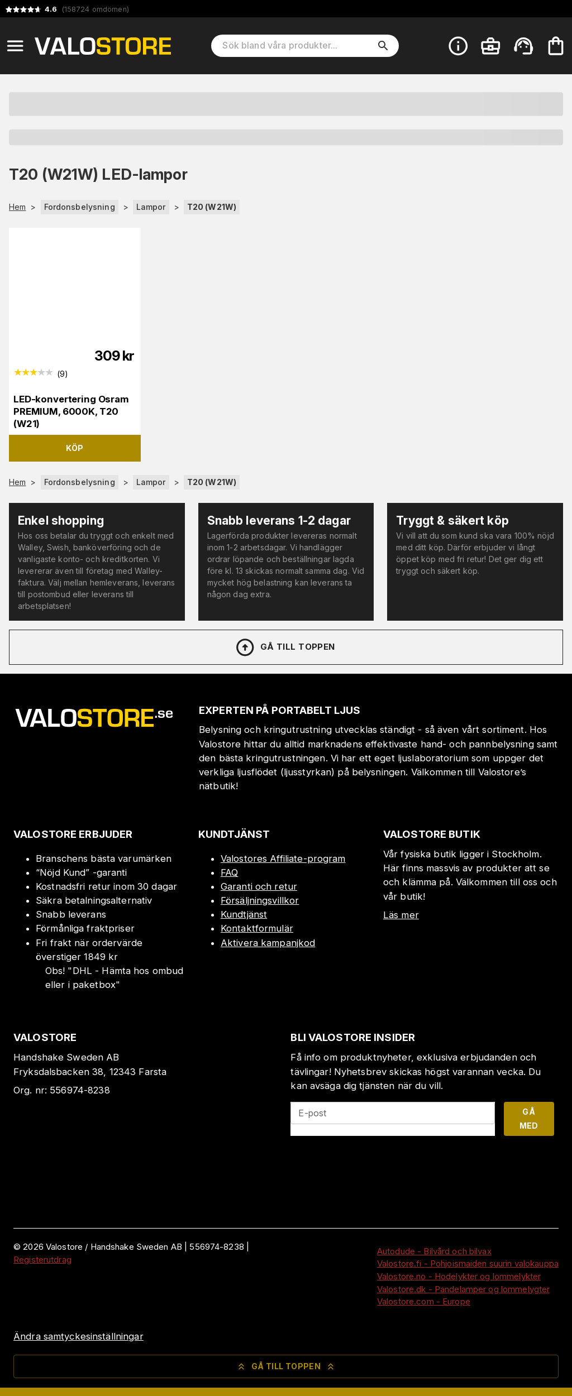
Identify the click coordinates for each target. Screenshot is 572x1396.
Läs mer (401, 914)
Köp (74, 448)
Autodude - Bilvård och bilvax (434, 1251)
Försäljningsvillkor (260, 900)
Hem (17, 207)
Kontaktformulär (257, 928)
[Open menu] (15, 46)
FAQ (229, 872)
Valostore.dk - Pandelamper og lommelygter (463, 1289)
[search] (383, 46)
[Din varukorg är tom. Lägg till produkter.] (556, 46)
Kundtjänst (244, 914)
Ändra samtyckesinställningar (78, 1336)
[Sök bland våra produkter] (297, 46)
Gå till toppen (285, 647)
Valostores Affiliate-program (283, 858)
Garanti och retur (259, 886)
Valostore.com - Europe (423, 1301)
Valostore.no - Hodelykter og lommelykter (459, 1276)
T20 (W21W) (211, 207)
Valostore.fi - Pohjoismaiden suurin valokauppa (468, 1263)
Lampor (151, 207)
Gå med (528, 1118)
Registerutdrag (42, 1259)
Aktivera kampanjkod (268, 942)
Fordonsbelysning (79, 207)
